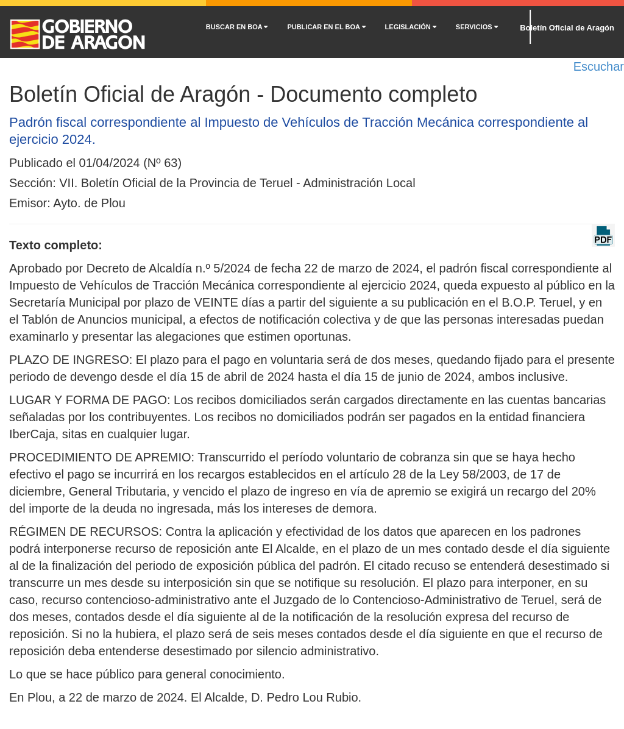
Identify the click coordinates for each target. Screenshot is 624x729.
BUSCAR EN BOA (237, 26)
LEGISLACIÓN (410, 26)
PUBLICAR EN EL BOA (326, 26)
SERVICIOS (477, 26)
